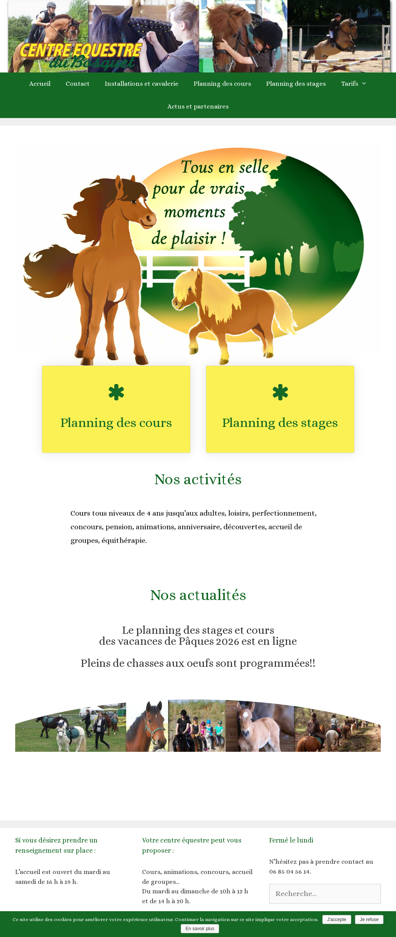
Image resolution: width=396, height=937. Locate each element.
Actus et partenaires (198, 106)
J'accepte (336, 919)
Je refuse (369, 919)
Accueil (39, 83)
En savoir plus (200, 928)
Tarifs (358, 83)
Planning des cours (222, 83)
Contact (78, 83)
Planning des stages (296, 83)
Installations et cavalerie (141, 83)
